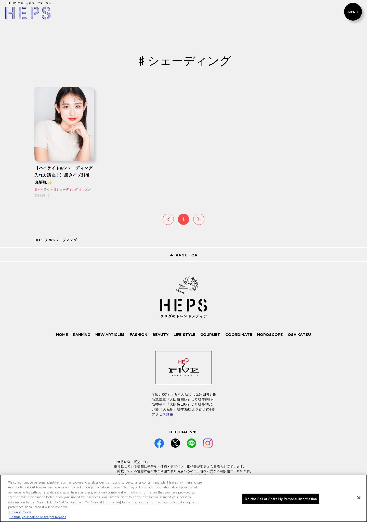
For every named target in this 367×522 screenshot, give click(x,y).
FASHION (139, 334)
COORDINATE (238, 334)
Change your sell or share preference (37, 518)
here (189, 484)
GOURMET (210, 334)
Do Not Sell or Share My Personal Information (281, 500)
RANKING (81, 334)
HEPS (39, 239)
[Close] (358, 499)
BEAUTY (161, 334)
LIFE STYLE (184, 334)
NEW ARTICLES (110, 334)
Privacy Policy (20, 513)
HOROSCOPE (270, 334)
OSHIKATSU (299, 334)
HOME (62, 334)
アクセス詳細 (162, 414)
